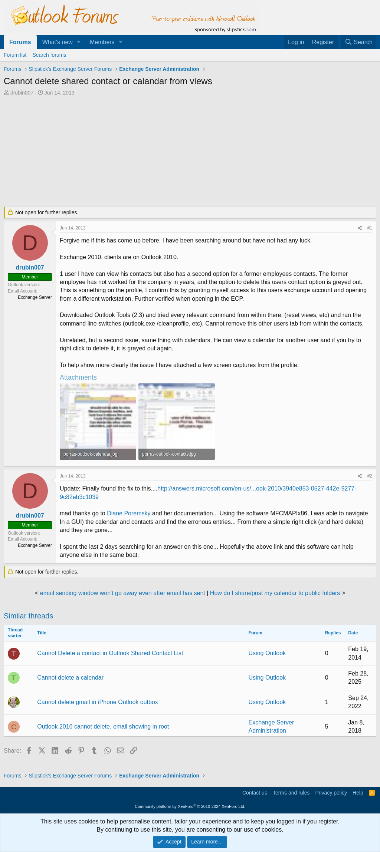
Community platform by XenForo (190, 806)
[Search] (358, 42)
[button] (78, 42)
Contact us (254, 793)
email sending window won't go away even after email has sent (122, 593)
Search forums (49, 55)
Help (358, 793)
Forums (20, 42)
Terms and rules (291, 793)
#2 (369, 476)
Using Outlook (267, 653)
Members (102, 42)
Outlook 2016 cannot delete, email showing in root (103, 726)
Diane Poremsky (129, 513)
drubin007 (21, 93)
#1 (369, 228)
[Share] (360, 228)
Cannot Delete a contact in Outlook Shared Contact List (110, 653)
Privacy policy (331, 793)
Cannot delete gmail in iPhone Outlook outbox (97, 702)
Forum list (15, 55)
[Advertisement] (184, 152)
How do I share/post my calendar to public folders (275, 593)
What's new (57, 42)
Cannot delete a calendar (70, 677)
